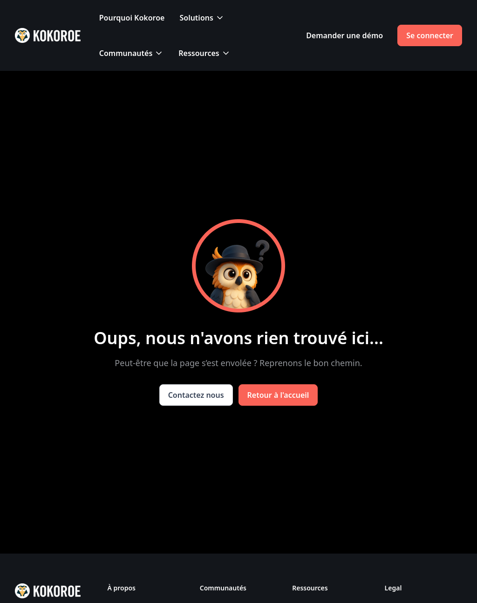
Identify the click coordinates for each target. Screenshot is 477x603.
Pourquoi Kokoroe (132, 18)
